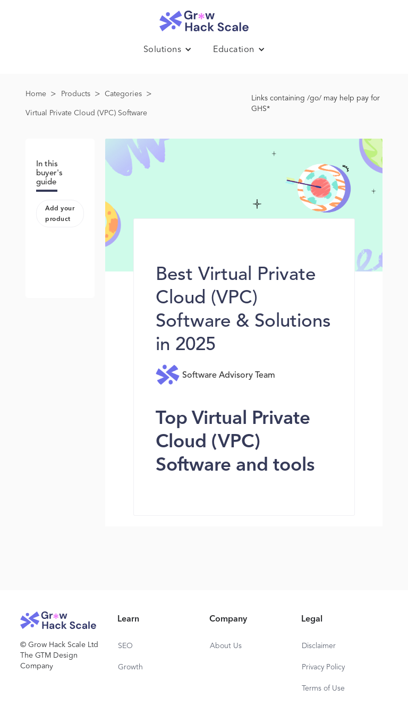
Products (75, 94)
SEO (125, 646)
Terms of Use (323, 688)
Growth (130, 667)
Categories (123, 94)
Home (36, 94)
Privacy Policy (323, 667)
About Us (226, 646)
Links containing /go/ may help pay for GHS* (315, 104)
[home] (204, 18)
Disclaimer (319, 646)
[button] (168, 50)
